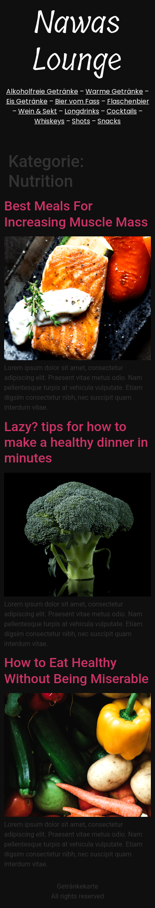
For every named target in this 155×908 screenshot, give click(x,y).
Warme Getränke (114, 91)
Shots (81, 121)
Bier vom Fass (77, 101)
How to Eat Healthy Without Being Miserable (76, 670)
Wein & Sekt (37, 111)
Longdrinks (81, 111)
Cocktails (122, 111)
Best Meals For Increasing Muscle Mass (76, 213)
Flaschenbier (128, 101)
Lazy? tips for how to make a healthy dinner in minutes (76, 442)
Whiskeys (49, 121)
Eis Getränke (27, 101)
